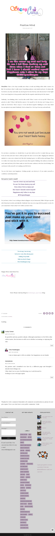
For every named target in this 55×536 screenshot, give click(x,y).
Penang (30, 503)
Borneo (28, 450)
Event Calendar (25, 471)
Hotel (22, 485)
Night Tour (23, 503)
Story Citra (30, 534)
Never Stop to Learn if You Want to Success (47, 444)
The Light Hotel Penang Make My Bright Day (46, 433)
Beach (22, 442)
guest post (23, 479)
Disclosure (30, 463)
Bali (30, 434)
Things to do (24, 519)
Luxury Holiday (24, 495)
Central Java (24, 453)
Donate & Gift (24, 469)
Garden (28, 477)
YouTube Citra (24, 527)
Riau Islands (24, 514)
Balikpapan (23, 437)
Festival (23, 474)
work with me (24, 525)
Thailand (23, 517)
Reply (52, 345)
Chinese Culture (25, 458)
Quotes (22, 509)
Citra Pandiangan (14, 350)
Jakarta (23, 487)
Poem (22, 506)
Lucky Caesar (9, 331)
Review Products (25, 511)
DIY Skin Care (24, 466)
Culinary (23, 463)
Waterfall (23, 522)
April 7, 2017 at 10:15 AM (13, 352)
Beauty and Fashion (26, 445)
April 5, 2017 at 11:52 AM (9, 334)
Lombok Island (24, 493)
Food (27, 474)
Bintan (22, 450)
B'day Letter (24, 434)
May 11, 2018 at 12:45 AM (10, 363)
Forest (22, 477)
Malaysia (23, 498)
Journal (10, 316)
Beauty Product (25, 447)
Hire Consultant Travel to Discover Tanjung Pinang (47, 438)
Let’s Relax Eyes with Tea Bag (47, 417)
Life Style (23, 490)
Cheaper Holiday (25, 455)
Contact (44, 427)
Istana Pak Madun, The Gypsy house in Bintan (47, 422)
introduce (28, 485)
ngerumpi (39, 293)
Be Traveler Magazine (26, 439)
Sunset (30, 514)
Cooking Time (24, 461)
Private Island (28, 506)
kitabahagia (31, 293)
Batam (29, 437)
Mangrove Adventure (26, 501)
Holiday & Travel (25, 482)
